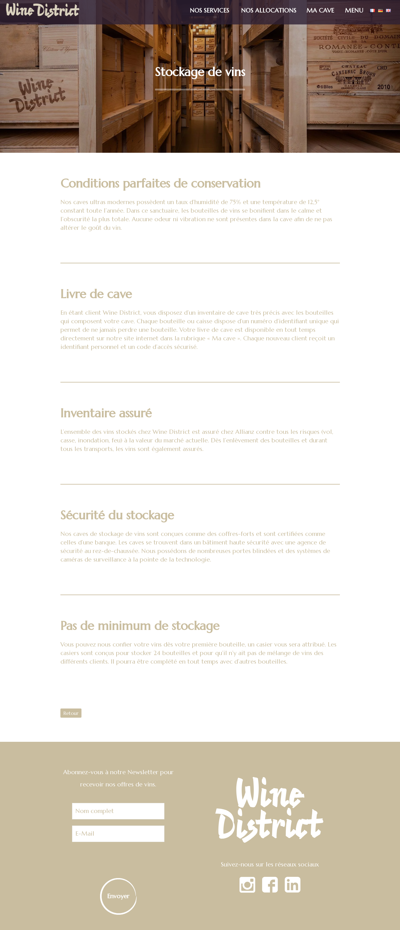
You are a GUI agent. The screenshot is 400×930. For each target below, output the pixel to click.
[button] (355, 7)
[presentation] (118, 860)
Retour (70, 713)
